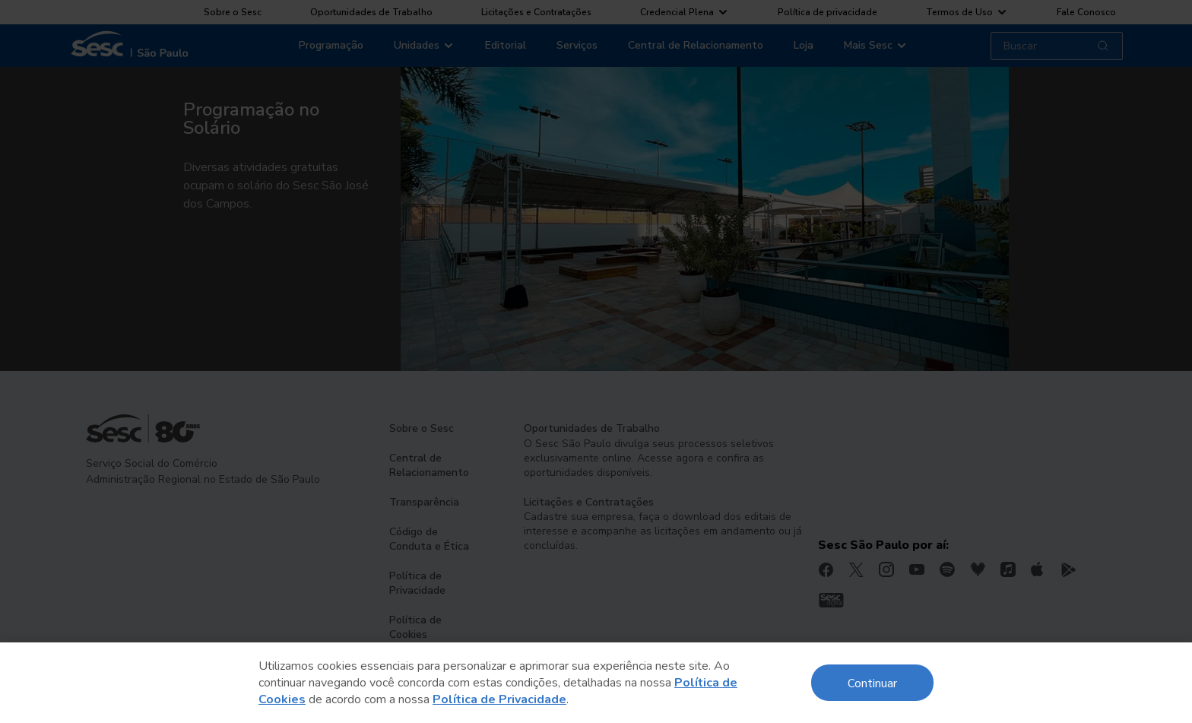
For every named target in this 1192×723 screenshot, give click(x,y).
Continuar (872, 682)
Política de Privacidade (499, 699)
